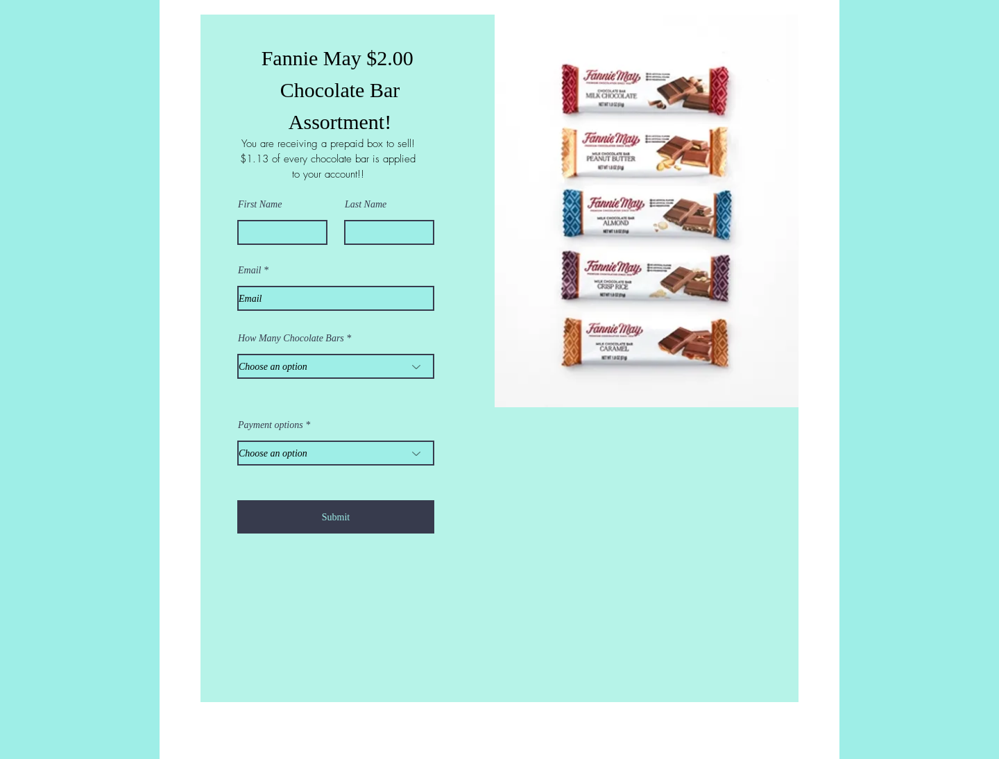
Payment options (270, 425)
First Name (260, 205)
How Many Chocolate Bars (291, 338)
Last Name (365, 205)
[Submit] (335, 517)
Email (249, 270)
